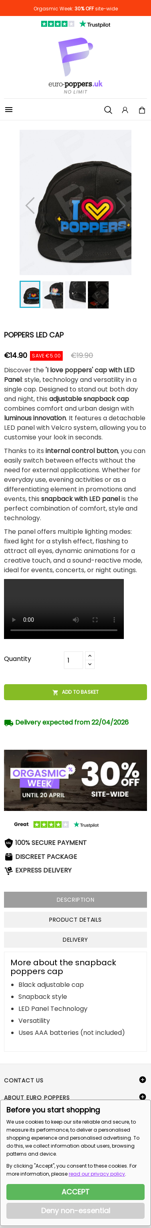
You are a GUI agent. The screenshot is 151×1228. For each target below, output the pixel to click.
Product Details (75, 920)
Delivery (75, 940)
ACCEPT (75, 1192)
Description (76, 900)
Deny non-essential (75, 1211)
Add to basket (75, 692)
